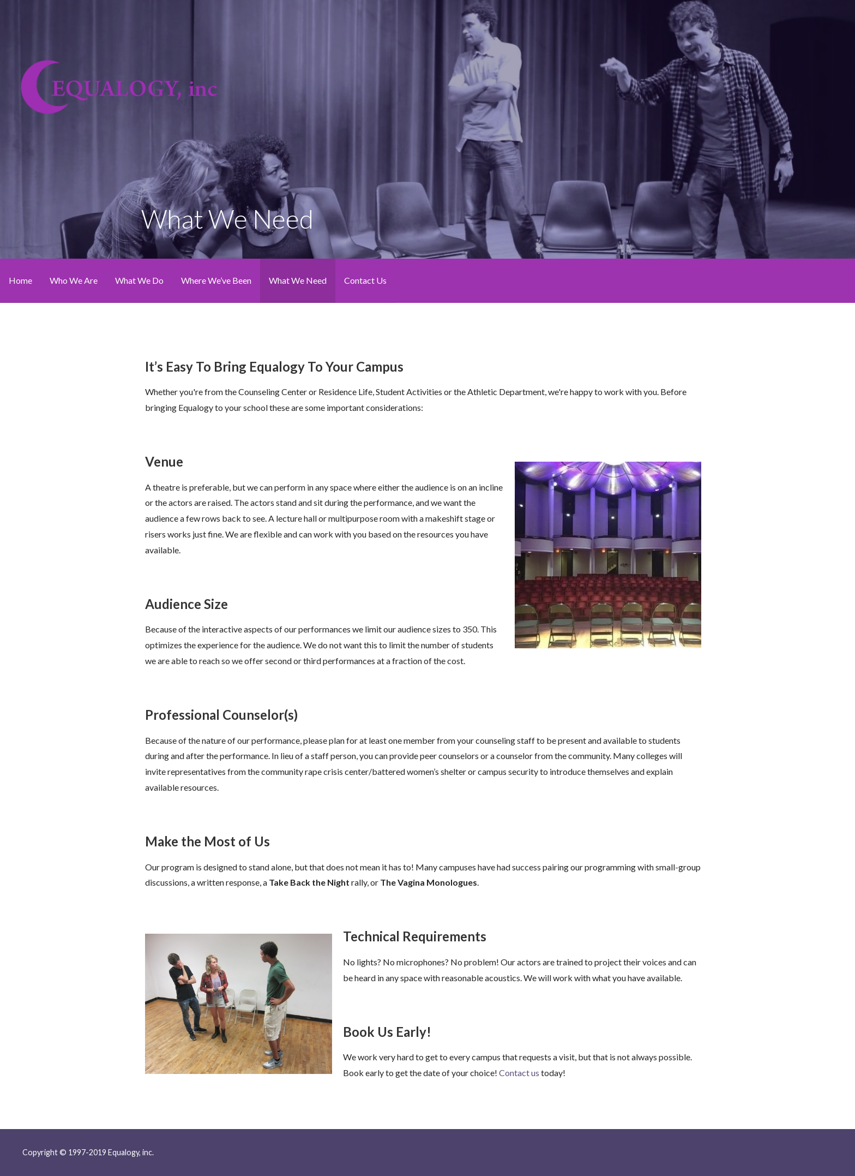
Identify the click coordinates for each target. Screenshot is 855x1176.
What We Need (298, 280)
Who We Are (74, 280)
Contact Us (365, 280)
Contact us (519, 1072)
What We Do (139, 280)
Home (20, 280)
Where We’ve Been (216, 280)
